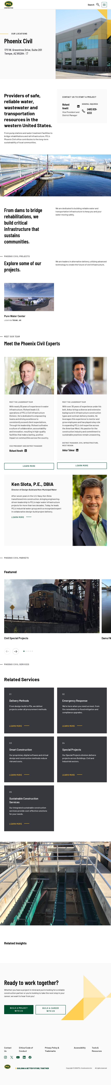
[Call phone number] (92, 111)
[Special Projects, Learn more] (72, 775)
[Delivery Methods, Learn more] (19, 726)
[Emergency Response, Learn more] (72, 726)
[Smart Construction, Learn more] (19, 775)
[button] (23, 651)
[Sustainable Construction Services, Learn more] (19, 824)
